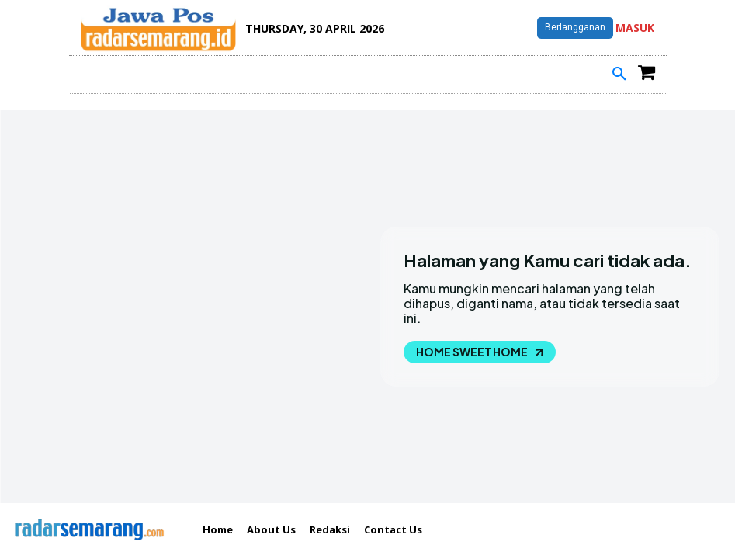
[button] (619, 74)
